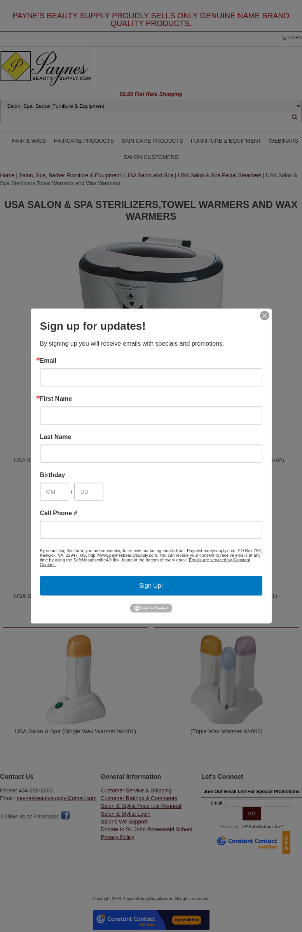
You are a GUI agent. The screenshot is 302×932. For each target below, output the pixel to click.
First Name (56, 398)
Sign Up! (151, 585)
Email (48, 360)
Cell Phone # (58, 513)
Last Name (56, 437)
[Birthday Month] (54, 491)
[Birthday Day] (88, 491)
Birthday (52, 475)
